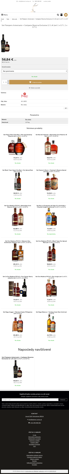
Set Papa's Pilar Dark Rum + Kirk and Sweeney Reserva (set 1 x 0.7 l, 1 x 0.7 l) (17, 135)
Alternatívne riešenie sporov (34, 455)
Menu (4, 15)
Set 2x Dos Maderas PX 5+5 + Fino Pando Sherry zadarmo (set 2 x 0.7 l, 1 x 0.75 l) (18, 277)
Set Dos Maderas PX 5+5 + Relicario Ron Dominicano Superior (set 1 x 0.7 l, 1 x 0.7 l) (17, 241)
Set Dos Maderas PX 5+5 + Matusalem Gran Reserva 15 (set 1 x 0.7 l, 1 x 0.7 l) (17, 206)
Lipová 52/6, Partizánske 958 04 (34, 416)
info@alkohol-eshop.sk (25, 1)
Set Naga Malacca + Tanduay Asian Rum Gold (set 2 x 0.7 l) (51, 312)
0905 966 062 (38, 1)
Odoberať (62, 399)
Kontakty (34, 465)
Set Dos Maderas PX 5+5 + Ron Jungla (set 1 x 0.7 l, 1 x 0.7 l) (51, 277)
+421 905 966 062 (35, 423)
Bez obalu (28, 119)
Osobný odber (34, 442)
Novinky (34, 461)
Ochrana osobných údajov (34, 457)
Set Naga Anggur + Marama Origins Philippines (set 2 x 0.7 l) (17, 312)
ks (6, 82)
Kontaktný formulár (34, 444)
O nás (34, 435)
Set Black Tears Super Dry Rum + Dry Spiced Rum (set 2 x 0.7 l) (17, 170)
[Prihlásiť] (61, 15)
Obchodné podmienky (34, 437)
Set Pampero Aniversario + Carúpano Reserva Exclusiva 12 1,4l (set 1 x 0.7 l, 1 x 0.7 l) (17, 358)
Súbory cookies (34, 459)
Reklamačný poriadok (34, 439)
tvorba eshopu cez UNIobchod (31, 471)
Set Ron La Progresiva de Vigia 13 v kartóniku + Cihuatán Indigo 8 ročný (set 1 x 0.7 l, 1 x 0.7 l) (51, 206)
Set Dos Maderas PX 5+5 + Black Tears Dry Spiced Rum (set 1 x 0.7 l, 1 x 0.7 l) (51, 241)
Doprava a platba (35, 441)
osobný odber (47, 1)
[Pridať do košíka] (34, 82)
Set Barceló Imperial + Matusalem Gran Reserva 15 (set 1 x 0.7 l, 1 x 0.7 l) (51, 135)
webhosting (41, 471)
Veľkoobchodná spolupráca (34, 463)
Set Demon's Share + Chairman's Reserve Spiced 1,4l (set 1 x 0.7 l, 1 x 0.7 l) (51, 170)
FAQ (34, 446)
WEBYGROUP (52, 471)
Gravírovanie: (6, 67)
